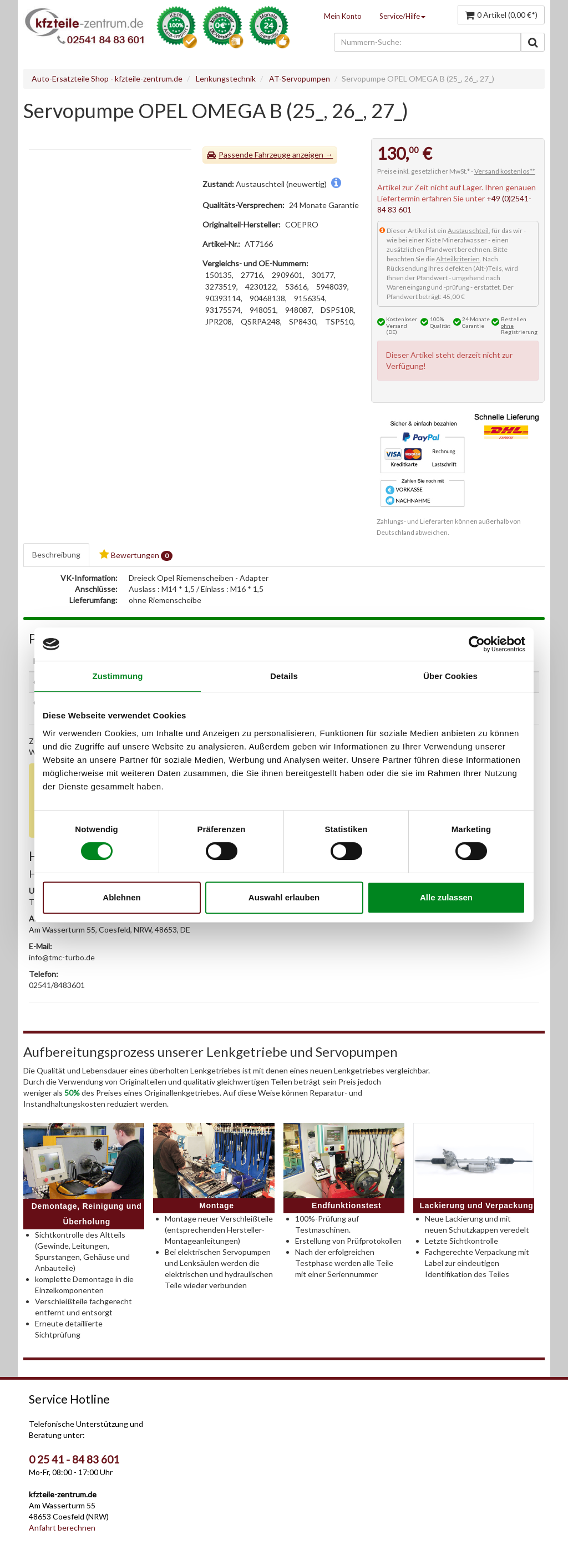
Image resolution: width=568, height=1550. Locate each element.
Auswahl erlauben (284, 897)
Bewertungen (136, 555)
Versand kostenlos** (504, 171)
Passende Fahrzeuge (255, 154)
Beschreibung (56, 554)
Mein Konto (343, 16)
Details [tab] (284, 676)
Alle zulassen (446, 897)
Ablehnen (121, 897)
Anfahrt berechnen (62, 1527)
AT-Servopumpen (299, 78)
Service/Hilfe (402, 16)
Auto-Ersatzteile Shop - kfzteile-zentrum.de (107, 78)
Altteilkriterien (458, 259)
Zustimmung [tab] (118, 676)
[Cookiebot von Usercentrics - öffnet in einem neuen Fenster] (476, 644)
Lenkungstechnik (226, 78)
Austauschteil (468, 230)
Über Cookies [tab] (450, 676)
